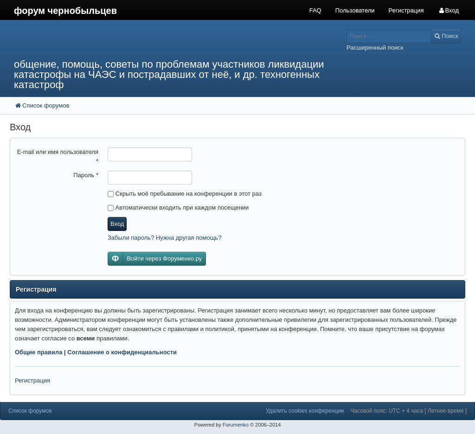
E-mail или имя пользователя (57, 156)
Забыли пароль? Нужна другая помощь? (164, 237)
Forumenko (236, 425)
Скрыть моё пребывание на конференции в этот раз (185, 193)
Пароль (85, 175)
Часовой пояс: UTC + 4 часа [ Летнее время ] (408, 411)
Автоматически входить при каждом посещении (178, 207)
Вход (117, 223)
